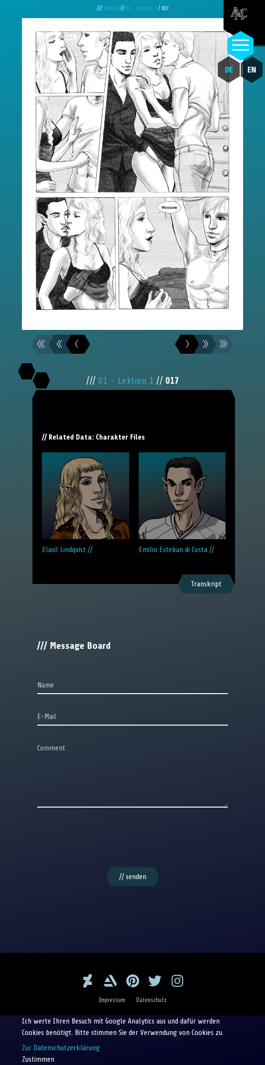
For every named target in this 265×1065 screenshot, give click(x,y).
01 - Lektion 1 (142, 8)
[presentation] (132, 839)
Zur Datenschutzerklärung (61, 1048)
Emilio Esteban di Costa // (182, 503)
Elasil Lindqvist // (85, 503)
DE (229, 69)
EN (251, 69)
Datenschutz (151, 1000)
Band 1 (112, 8)
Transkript (206, 584)
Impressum (112, 1000)
